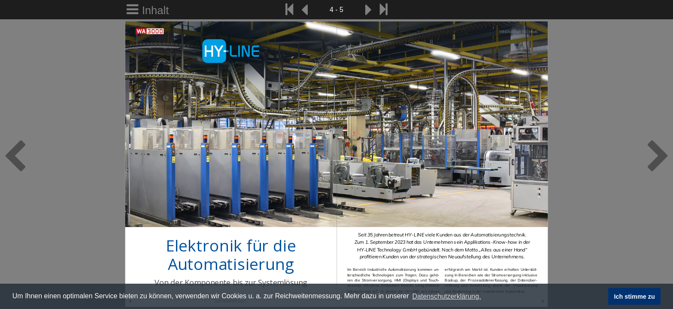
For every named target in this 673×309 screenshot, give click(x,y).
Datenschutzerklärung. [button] (446, 296)
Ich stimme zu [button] (634, 296)
